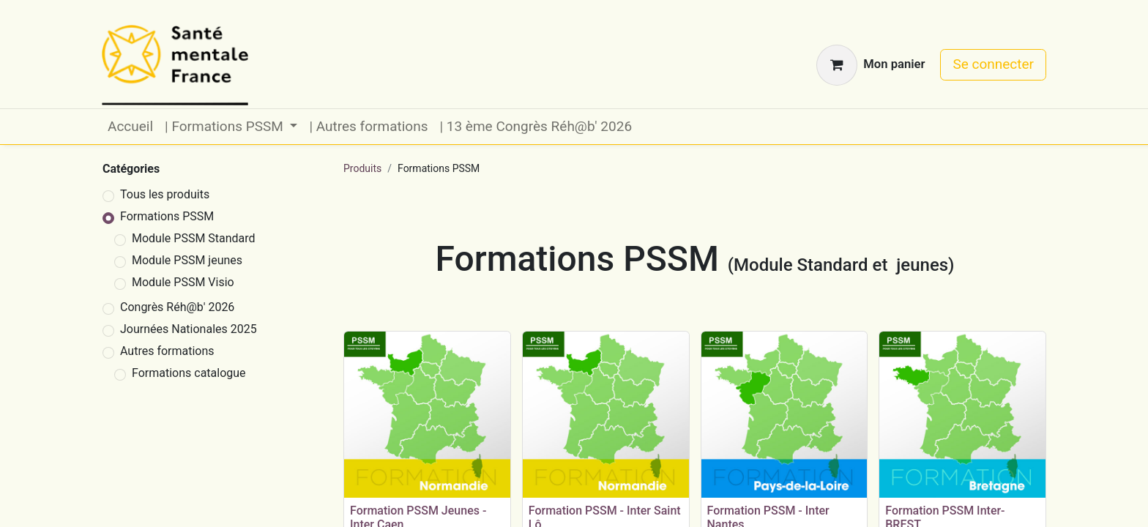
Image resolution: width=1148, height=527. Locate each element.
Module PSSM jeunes (187, 260)
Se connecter (993, 64)
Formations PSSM (167, 216)
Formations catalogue (189, 373)
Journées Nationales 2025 (188, 329)
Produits (362, 168)
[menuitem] (130, 127)
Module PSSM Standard (194, 238)
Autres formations (167, 351)
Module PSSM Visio (183, 282)
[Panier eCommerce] (870, 65)
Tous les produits (164, 194)
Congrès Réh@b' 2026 (177, 307)
